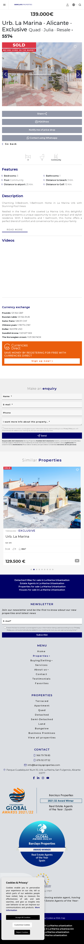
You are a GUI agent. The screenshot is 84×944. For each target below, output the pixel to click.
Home (41, 651)
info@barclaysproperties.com (42, 765)
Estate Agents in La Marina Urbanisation (42, 583)
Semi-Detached (42, 719)
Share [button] (42, 113)
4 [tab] (39, 569)
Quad (42, 710)
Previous (5, 74)
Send (42, 435)
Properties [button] (40, 656)
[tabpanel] (42, 516)
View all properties (42, 737)
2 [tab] (34, 569)
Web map (60, 918)
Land (41, 724)
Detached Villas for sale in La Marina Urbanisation (42, 580)
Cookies (50, 918)
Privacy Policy (68, 428)
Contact (41, 674)
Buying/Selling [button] (40, 660)
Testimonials (41, 679)
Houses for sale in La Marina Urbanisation (42, 590)
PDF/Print (42, 121)
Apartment (42, 705)
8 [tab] (50, 569)
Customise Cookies (22, 925)
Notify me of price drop (42, 130)
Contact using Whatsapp (42, 138)
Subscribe (42, 635)
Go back (9, 144)
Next (78, 74)
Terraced (41, 701)
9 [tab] (52, 569)
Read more (15, 230)
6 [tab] (44, 569)
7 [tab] (47, 569)
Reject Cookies (22, 932)
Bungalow (42, 728)
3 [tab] (36, 569)
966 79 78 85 (42, 755)
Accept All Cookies (22, 917)
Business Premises (42, 733)
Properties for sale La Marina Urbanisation (42, 586)
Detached (42, 715)
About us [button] (40, 669)
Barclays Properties (23, 5)
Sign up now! (42, 361)
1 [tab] (31, 569)
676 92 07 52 (42, 760)
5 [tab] (42, 569)
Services (41, 665)
